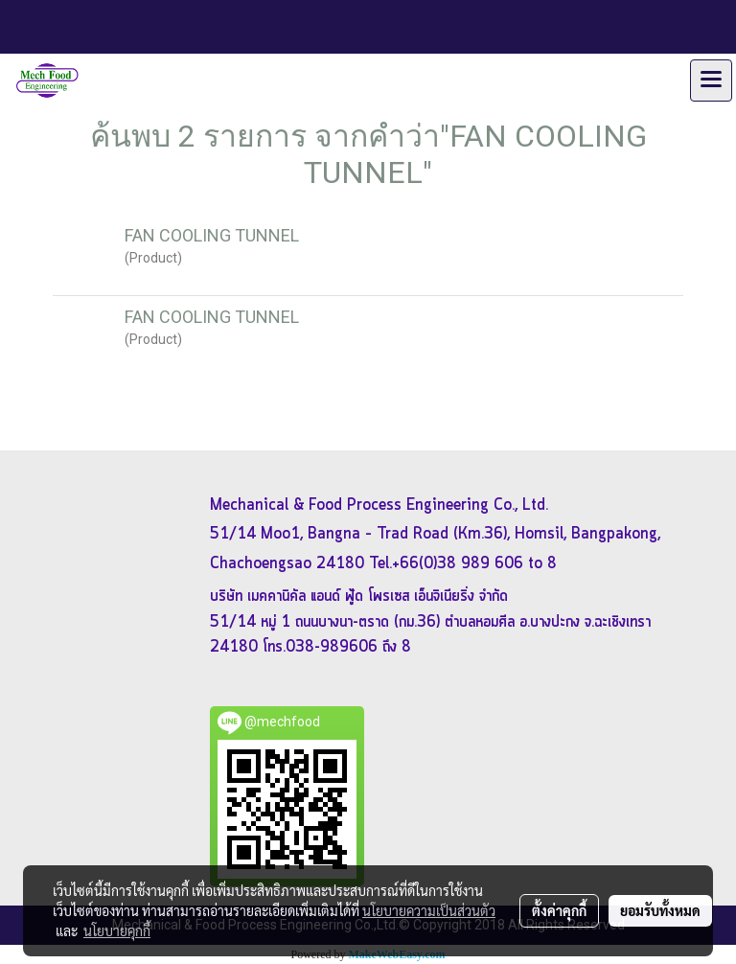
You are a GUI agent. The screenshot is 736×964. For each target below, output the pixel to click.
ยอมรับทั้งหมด (660, 910)
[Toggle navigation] (711, 80)
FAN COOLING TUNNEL (212, 235)
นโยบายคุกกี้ (116, 930)
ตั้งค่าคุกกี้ (559, 910)
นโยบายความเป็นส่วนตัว (428, 910)
